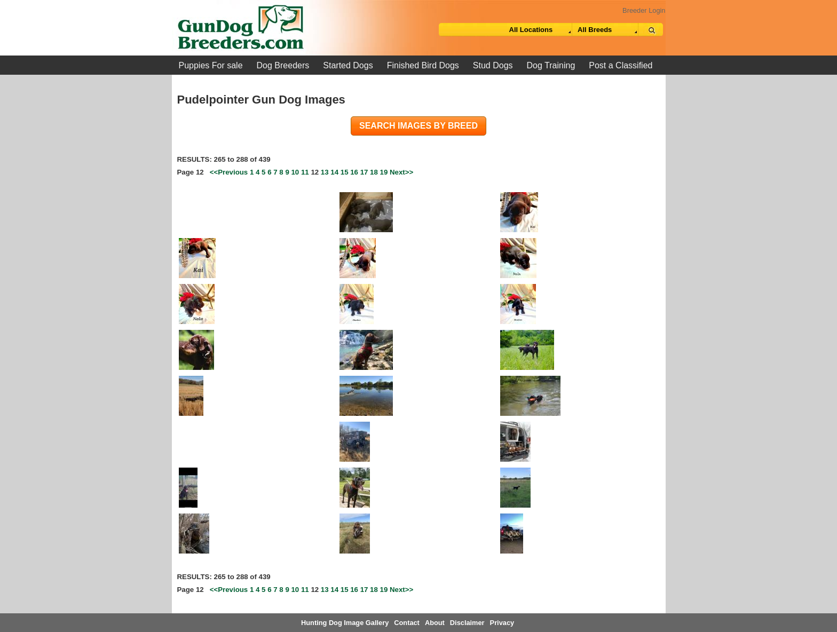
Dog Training (551, 65)
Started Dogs (348, 65)
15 (345, 172)
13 (325, 172)
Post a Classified (620, 65)
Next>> (401, 172)
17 (364, 172)
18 (374, 172)
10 (295, 172)
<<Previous (229, 172)
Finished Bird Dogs (423, 65)
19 (384, 172)
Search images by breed (418, 125)
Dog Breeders (283, 65)
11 (305, 172)
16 (354, 172)
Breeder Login (643, 10)
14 (334, 172)
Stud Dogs (493, 65)
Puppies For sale (211, 65)
